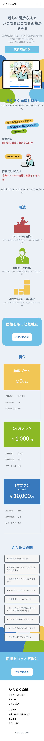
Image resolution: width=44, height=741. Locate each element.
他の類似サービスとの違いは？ (22, 590)
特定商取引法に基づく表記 (19, 714)
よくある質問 (14, 704)
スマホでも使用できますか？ (21, 619)
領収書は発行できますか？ (20, 637)
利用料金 (12, 699)
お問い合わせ (14, 723)
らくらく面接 (10, 4)
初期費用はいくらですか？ (20, 599)
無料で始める (22, 49)
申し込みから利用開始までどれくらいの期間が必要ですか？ (21, 609)
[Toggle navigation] (38, 4)
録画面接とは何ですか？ (19, 559)
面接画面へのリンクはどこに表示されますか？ (21, 568)
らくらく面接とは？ (17, 695)
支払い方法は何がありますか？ (22, 628)
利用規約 (12, 710)
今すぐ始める (22, 671)
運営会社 (12, 719)
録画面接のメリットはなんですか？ (21, 580)
